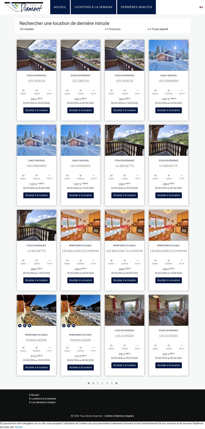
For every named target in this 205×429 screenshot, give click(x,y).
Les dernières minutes (42, 402)
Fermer (19, 427)
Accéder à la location (36, 110)
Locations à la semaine (93, 7)
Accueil (60, 7)
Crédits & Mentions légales (119, 415)
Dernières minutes (136, 7)
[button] (201, 7)
